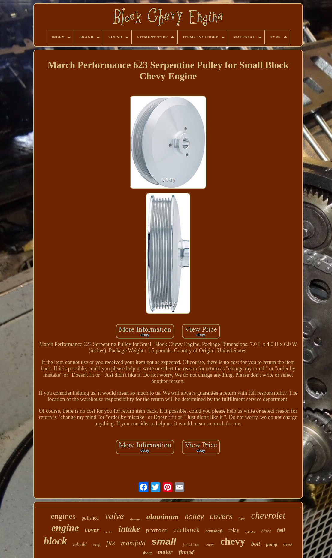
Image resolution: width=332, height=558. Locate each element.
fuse (241, 518)
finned (186, 552)
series (109, 532)
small (164, 541)
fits (110, 543)
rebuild (80, 544)
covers (221, 516)
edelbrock (187, 529)
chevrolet (268, 515)
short (147, 553)
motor (165, 552)
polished (90, 518)
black (266, 531)
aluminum (162, 517)
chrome (135, 519)
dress (288, 544)
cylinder (250, 532)
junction (190, 545)
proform (156, 531)
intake (129, 528)
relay (233, 530)
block (55, 541)
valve (114, 516)
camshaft (214, 531)
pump (271, 544)
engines (63, 516)
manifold (133, 543)
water (209, 544)
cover (92, 529)
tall (281, 530)
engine (65, 528)
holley (194, 516)
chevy (232, 541)
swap (96, 545)
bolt (255, 544)
